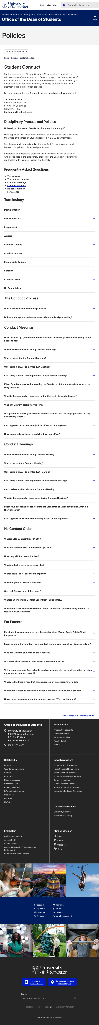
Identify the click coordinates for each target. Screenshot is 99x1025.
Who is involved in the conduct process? (49, 308)
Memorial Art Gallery (63, 815)
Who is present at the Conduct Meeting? (49, 358)
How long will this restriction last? (49, 556)
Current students (61, 733)
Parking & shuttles (12, 787)
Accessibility (10, 840)
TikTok (57, 908)
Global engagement (13, 836)
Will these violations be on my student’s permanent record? (49, 661)
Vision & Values (11, 843)
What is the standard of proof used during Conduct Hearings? (49, 498)
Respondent (49, 227)
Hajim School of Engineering (66, 769)
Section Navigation (16, 51)
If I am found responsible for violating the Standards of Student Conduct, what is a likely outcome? (49, 508)
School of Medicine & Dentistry (67, 776)
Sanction (49, 270)
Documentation (49, 209)
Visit (49, 5)
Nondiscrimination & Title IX (16, 853)
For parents (13, 191)
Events (59, 840)
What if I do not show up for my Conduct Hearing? (49, 454)
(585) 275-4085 (16, 745)
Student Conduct (27, 57)
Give (55, 5)
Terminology (13, 176)
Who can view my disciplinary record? (49, 404)
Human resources (12, 780)
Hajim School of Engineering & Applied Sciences (54, 15)
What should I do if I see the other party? (49, 573)
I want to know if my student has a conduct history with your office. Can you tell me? (49, 644)
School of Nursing (62, 780)
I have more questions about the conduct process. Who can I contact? (49, 699)
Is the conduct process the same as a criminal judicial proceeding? (49, 317)
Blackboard (9, 794)
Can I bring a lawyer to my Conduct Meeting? (49, 366)
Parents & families (62, 737)
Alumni (57, 744)
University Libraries (62, 811)
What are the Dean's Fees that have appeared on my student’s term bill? (49, 681)
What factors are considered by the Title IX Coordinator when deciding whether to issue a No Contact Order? (49, 610)
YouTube (58, 905)
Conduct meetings (16, 182)
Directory (8, 776)
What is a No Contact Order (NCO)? (49, 538)
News (58, 836)
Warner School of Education (66, 787)
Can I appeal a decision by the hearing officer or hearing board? (49, 518)
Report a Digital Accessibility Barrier (78, 715)
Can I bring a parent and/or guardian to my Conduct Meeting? (49, 375)
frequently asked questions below (47, 93)
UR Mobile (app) (11, 783)
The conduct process (18, 179)
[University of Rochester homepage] (15, 5)
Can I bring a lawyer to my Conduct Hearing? (49, 471)
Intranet (7, 765)
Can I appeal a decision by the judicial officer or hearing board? (49, 425)
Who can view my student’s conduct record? (49, 652)
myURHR (8, 798)
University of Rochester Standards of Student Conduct (32, 128)
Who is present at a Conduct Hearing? (49, 463)
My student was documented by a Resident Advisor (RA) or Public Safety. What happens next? (49, 634)
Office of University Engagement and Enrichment (20, 848)
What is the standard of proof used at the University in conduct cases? (49, 396)
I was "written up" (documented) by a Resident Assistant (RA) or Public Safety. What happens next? (49, 339)
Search (24, 994)
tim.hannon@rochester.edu (18, 112)
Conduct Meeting (49, 244)
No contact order (16, 188)
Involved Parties (49, 218)
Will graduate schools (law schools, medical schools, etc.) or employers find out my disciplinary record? (49, 415)
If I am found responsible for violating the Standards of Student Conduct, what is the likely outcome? (49, 386)
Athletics (60, 844)
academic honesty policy (25, 144)
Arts (58, 848)
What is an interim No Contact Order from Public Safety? (49, 599)
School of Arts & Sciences (15, 15)
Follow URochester (62, 916)
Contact (7, 772)
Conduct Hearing (49, 253)
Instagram (39, 912)
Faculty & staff (60, 741)
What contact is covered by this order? (49, 565)
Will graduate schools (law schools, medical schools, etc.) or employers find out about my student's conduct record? (49, 672)
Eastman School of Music (65, 772)
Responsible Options (49, 262)
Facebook (39, 905)
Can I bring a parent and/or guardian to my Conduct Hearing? (49, 480)
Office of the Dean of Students (31, 19)
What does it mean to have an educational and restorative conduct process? (49, 690)
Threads (39, 916)
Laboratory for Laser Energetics (68, 791)
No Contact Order (49, 288)
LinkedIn (58, 912)
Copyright (48, 1007)
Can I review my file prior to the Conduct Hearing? (49, 489)
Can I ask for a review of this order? (49, 591)
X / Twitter (39, 908)
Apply (42, 5)
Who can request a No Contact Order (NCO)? (49, 547)
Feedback (29, 1007)
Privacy (38, 1007)
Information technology (15, 791)
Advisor (49, 235)
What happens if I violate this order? (49, 582)
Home (6, 57)
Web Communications (14, 769)
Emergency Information (65, 1007)
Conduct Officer (49, 279)
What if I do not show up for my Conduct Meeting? (49, 349)
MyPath (7, 802)
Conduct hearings (16, 185)
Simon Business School (64, 783)
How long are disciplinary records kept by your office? (49, 434)
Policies (14, 57)
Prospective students (63, 730)
